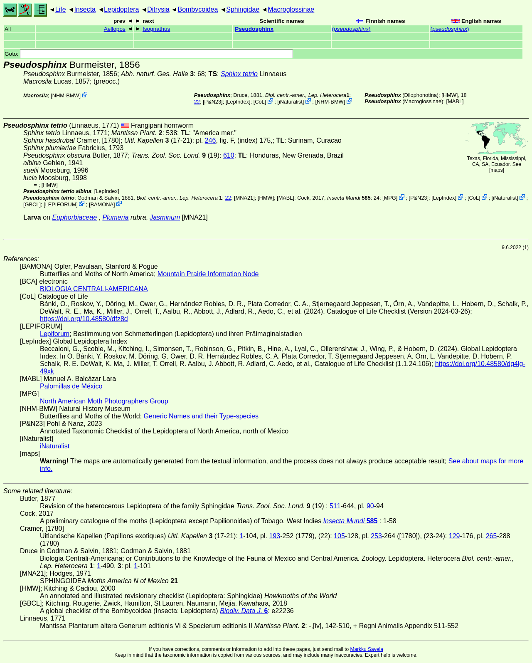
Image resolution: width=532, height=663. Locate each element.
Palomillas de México (71, 386)
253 (376, 535)
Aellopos (115, 29)
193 (274, 535)
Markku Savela (366, 649)
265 (491, 535)
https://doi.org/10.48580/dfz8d (84, 318)
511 (335, 506)
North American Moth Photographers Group (104, 401)
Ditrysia (158, 9)
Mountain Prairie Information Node (208, 273)
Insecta (85, 9)
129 (454, 535)
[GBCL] (32, 204)
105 (339, 535)
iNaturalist (291, 102)
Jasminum (165, 217)
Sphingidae (242, 9)
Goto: (149, 54)
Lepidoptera (121, 9)
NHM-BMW (65, 95)
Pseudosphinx (254, 29)
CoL (259, 102)
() (351, 29)
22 (197, 102)
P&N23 (213, 102)
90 (370, 506)
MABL (455, 101)
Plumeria (115, 217)
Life (60, 9)
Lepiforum (54, 333)
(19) (175, 155)
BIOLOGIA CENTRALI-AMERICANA (94, 288)
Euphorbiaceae (74, 217)
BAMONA (101, 204)
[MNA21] (244, 198)
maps (496, 170)
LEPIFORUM (60, 204)
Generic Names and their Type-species (201, 416)
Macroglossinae (291, 9)
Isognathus (156, 29)
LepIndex (238, 102)
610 (228, 155)
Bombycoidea (197, 9)
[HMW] (449, 95)
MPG (390, 198)
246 (210, 140)
